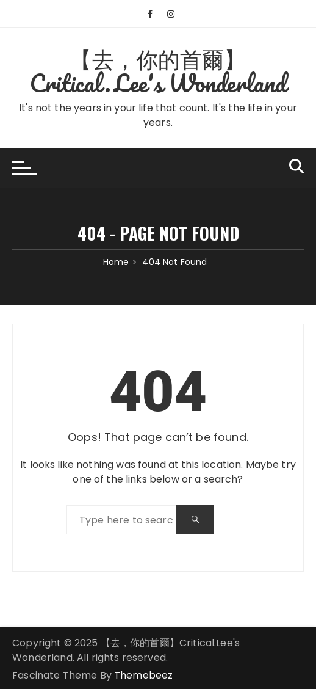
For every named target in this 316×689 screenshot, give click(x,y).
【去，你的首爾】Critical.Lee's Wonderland (158, 70)
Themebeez (143, 675)
